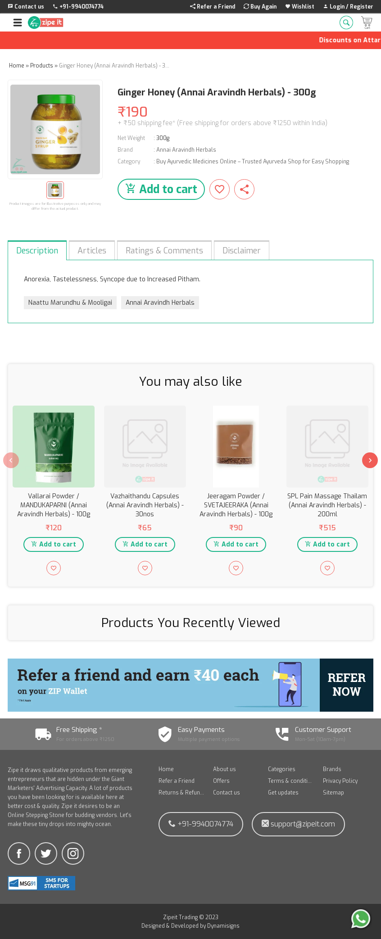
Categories (281, 769)
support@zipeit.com (298, 824)
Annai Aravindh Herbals (186, 149)
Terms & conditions (291, 781)
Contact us (226, 792)
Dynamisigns (223, 926)
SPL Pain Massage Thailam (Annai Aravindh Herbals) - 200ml (327, 505)
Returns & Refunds (181, 792)
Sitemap (333, 792)
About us (224, 769)
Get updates (283, 792)
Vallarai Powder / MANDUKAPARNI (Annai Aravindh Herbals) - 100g (53, 505)
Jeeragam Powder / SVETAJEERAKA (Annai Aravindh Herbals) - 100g (236, 505)
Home (166, 769)
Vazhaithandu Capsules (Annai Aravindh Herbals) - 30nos (145, 505)
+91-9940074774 (200, 824)
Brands (332, 769)
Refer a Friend (177, 781)
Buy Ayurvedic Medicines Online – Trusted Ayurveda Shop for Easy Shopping (252, 161)
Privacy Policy (340, 781)
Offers (221, 781)
